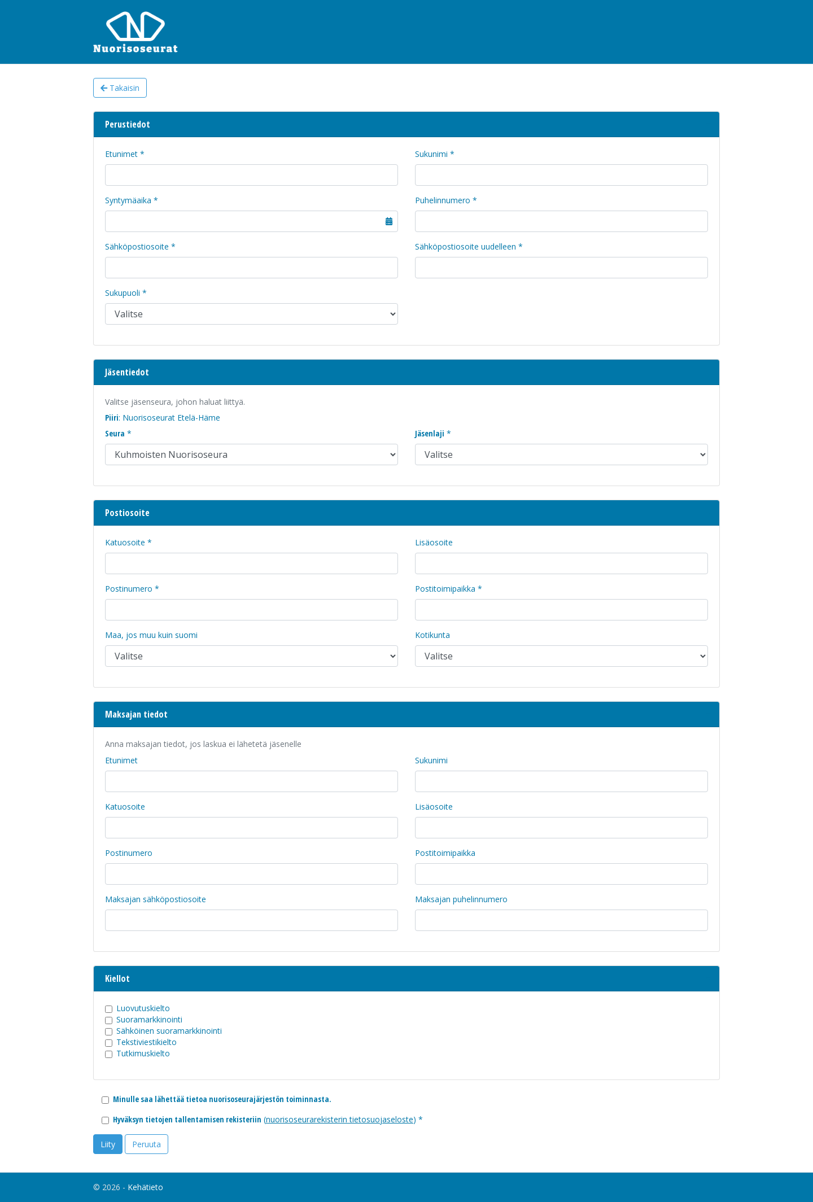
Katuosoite (125, 542)
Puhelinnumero (442, 200)
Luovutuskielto (143, 1008)
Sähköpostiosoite (137, 246)
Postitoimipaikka (445, 588)
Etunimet (121, 153)
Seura (115, 433)
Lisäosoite (434, 542)
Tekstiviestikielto (146, 1042)
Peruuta (146, 1144)
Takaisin (119, 87)
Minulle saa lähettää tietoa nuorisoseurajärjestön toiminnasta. (222, 1099)
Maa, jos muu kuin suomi (151, 635)
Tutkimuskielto (143, 1053)
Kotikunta (432, 635)
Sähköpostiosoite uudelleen (465, 246)
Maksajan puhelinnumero (461, 899)
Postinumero (128, 588)
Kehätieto (145, 1187)
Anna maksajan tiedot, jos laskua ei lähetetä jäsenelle (203, 743)
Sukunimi (431, 153)
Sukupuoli (122, 292)
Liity (107, 1144)
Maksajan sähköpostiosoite (155, 899)
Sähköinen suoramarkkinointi (169, 1030)
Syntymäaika (128, 200)
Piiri (112, 417)
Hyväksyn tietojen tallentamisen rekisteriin (187, 1119)
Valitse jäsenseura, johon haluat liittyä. (175, 401)
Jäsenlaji (429, 433)
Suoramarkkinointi (149, 1019)
